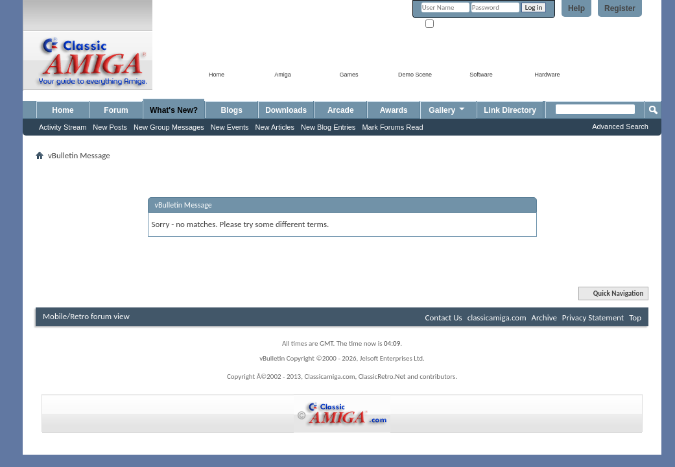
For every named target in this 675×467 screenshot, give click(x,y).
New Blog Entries (328, 127)
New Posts (110, 127)
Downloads (286, 110)
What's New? (174, 110)
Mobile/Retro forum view (86, 316)
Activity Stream (62, 127)
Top (635, 317)
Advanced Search (620, 126)
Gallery (447, 108)
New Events (230, 127)
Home (62, 110)
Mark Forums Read (392, 127)
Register (619, 8)
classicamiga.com (497, 317)
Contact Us (443, 317)
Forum (116, 110)
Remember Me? (453, 24)
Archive (543, 317)
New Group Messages (169, 127)
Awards (394, 110)
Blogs (232, 110)
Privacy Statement (593, 317)
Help (576, 8)
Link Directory (510, 110)
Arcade (340, 110)
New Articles (274, 127)
